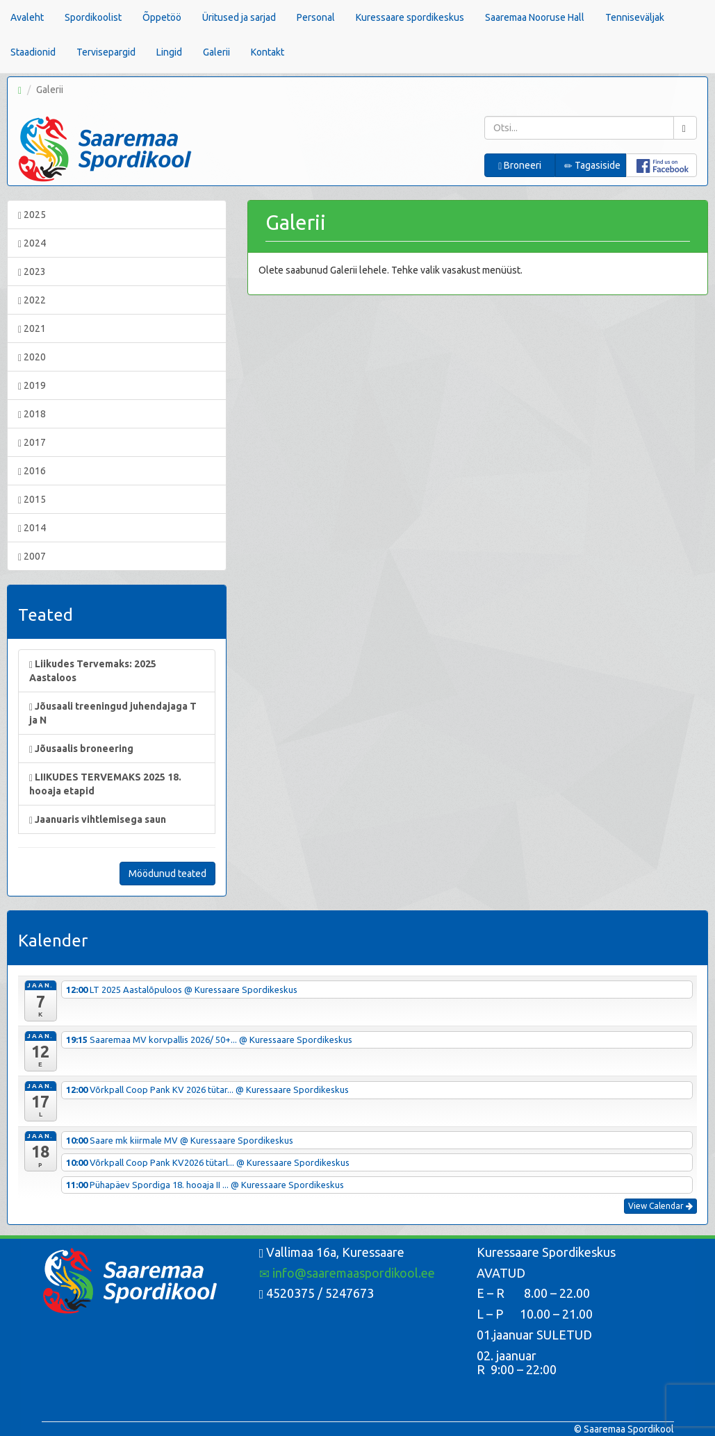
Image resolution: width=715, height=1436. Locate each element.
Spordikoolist (93, 17)
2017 (32, 443)
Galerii (216, 52)
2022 (32, 300)
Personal (316, 17)
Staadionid (33, 52)
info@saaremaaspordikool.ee (347, 1273)
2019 (32, 386)
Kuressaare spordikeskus (410, 17)
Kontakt (267, 52)
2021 (32, 329)
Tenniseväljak (634, 17)
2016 (32, 471)
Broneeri (519, 166)
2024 (32, 243)
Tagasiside (592, 166)
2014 (32, 528)
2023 (32, 272)
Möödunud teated (167, 873)
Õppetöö (161, 17)
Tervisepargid (105, 52)
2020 (32, 357)
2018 (32, 414)
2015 (32, 500)
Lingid (169, 52)
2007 (32, 556)
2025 (32, 215)
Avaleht (27, 17)
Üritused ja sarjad (239, 17)
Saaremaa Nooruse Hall (534, 17)
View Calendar (660, 1205)
